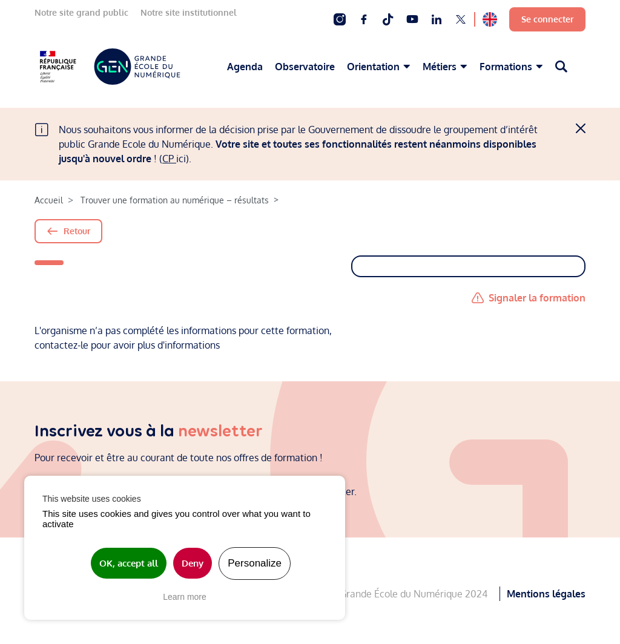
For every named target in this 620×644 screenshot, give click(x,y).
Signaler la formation (537, 298)
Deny (192, 563)
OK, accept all (128, 563)
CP (169, 159)
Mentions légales (546, 591)
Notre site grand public (81, 12)
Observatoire (305, 67)
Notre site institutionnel (188, 12)
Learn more (184, 597)
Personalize (255, 563)
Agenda (245, 67)
